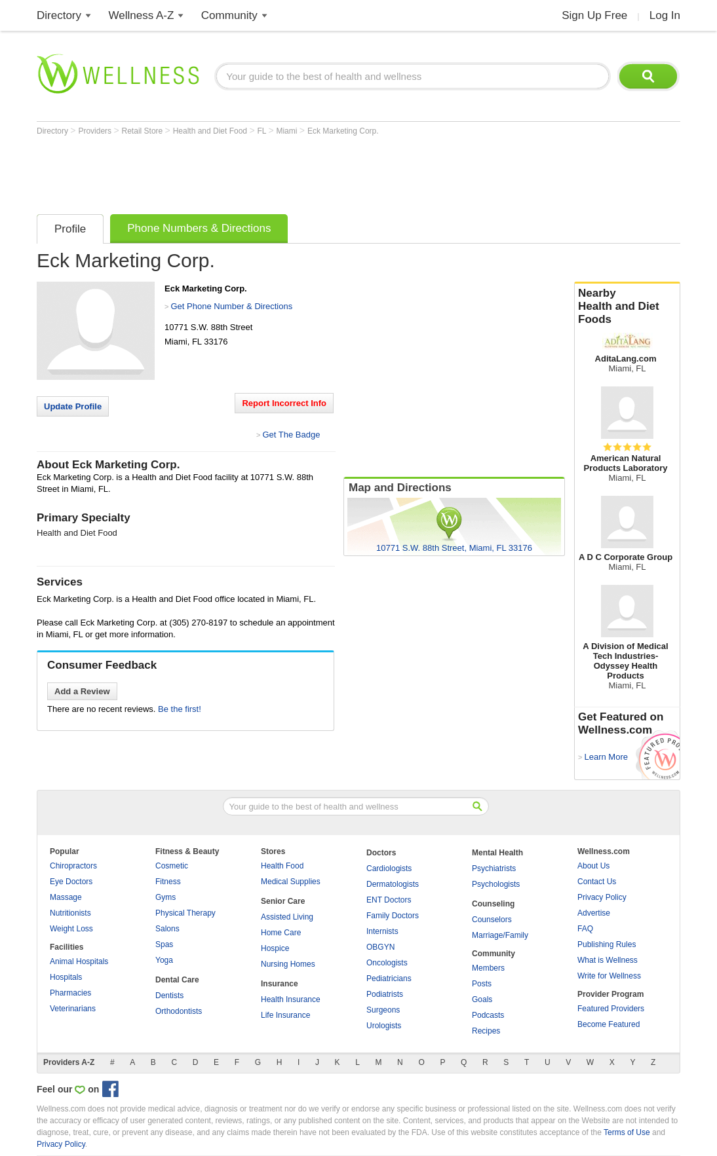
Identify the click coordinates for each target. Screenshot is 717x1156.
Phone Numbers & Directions (199, 228)
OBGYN (380, 947)
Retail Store (143, 131)
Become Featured (608, 1024)
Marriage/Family (500, 935)
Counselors (492, 919)
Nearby (627, 306)
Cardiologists (389, 868)
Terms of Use (627, 1132)
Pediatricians (389, 978)
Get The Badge (291, 434)
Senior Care (283, 901)
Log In (664, 15)
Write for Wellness (609, 975)
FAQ (585, 928)
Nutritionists (70, 913)
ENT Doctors (388, 899)
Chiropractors (73, 865)
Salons (167, 928)
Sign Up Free (594, 15)
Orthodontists (178, 1011)
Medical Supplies (290, 881)
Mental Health (497, 852)
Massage (66, 897)
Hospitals (66, 977)
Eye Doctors (71, 881)
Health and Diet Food (211, 131)
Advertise (593, 913)
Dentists (169, 995)
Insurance (279, 983)
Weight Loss (71, 928)
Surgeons (383, 1010)
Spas (164, 944)
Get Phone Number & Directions (231, 306)
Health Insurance (290, 999)
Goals (482, 999)
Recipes (486, 1030)
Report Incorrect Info (284, 403)
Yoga (164, 960)
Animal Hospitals (79, 961)
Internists (382, 931)
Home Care (281, 932)
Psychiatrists (494, 868)
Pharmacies (70, 993)
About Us (593, 865)
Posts (482, 983)
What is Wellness (607, 960)
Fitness (168, 881)
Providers (95, 131)
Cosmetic (171, 865)
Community (229, 15)
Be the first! (179, 709)
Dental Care (177, 979)
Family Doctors (392, 915)
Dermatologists (392, 884)
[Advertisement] (275, 171)
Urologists (383, 1025)
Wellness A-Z (141, 15)
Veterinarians (73, 1008)
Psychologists (496, 884)
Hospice (275, 948)
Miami (287, 131)
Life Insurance (285, 1015)
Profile (70, 229)
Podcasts (488, 1015)
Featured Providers (610, 1008)
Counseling (493, 903)
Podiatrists (384, 994)
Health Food (282, 865)
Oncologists (387, 962)
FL (262, 131)
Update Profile (73, 406)
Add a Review (82, 691)
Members (488, 968)
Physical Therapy (185, 913)
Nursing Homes (288, 964)
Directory (59, 15)
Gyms (165, 897)
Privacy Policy (602, 897)
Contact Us (596, 881)
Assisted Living (287, 917)
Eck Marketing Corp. (343, 131)
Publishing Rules (606, 944)
